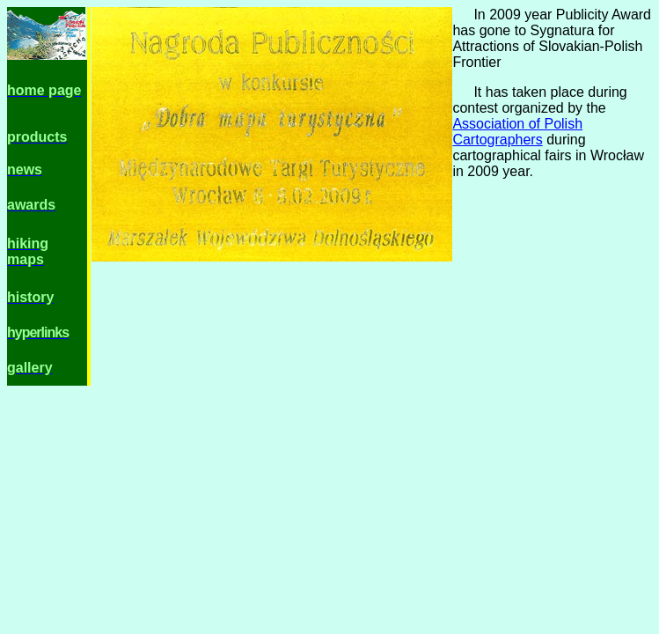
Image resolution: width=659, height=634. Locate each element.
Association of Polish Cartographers (517, 131)
